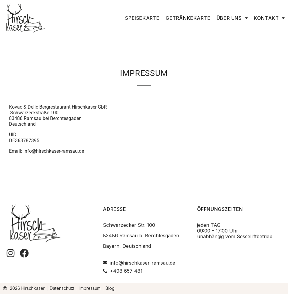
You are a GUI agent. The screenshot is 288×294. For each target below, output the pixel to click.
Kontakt (269, 18)
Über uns (232, 18)
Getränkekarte (188, 18)
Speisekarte (142, 18)
